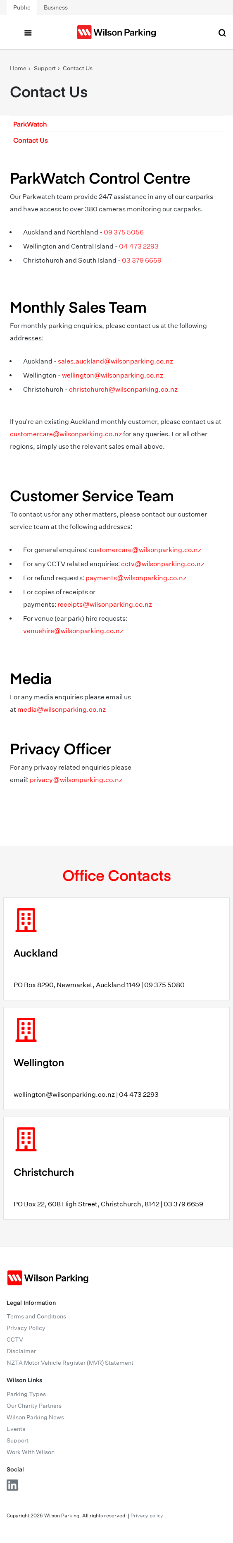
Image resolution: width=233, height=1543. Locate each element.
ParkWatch (30, 123)
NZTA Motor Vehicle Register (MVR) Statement (70, 1362)
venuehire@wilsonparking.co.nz (73, 631)
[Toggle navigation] (27, 32)
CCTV (15, 1339)
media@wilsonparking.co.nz (61, 709)
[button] (116, 124)
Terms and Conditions (36, 1316)
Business (56, 7)
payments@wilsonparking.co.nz (136, 578)
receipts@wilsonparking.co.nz (104, 604)
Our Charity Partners (34, 1405)
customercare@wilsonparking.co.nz (66, 434)
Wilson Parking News (35, 1417)
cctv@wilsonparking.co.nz (162, 564)
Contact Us (78, 68)
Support (45, 68)
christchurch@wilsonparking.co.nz (123, 389)
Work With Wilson (31, 1452)
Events (16, 1429)
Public (22, 7)
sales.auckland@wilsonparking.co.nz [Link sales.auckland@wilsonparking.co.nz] (115, 361)
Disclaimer (21, 1351)
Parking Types (26, 1394)
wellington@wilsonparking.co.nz (112, 375)
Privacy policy (147, 1515)
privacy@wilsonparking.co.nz (76, 780)
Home (18, 68)
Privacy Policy (26, 1328)
